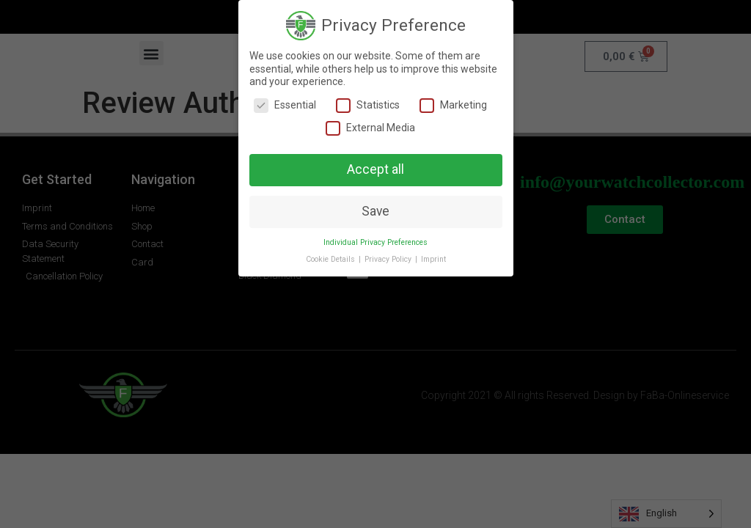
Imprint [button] (433, 259)
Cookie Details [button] (331, 259)
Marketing (453, 105)
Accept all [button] (375, 169)
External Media (370, 128)
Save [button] (375, 211)
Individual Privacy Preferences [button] (375, 242)
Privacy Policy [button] (389, 259)
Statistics (368, 105)
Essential (285, 105)
